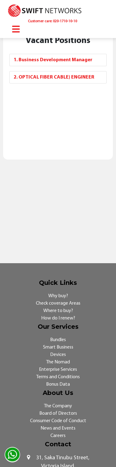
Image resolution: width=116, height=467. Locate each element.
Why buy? (58, 295)
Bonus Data (58, 384)
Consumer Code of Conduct (58, 420)
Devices (58, 354)
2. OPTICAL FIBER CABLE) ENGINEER (54, 77)
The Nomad (58, 362)
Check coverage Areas (58, 303)
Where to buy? (58, 310)
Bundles (58, 339)
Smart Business (58, 347)
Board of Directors (58, 413)
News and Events (58, 428)
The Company (58, 406)
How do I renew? (58, 318)
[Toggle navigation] (16, 30)
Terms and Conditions (58, 377)
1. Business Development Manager (53, 60)
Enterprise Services (58, 369)
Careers (58, 435)
